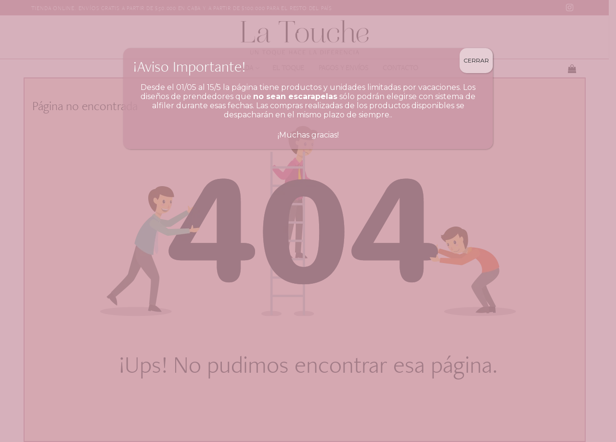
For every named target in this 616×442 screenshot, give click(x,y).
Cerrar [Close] (476, 60)
